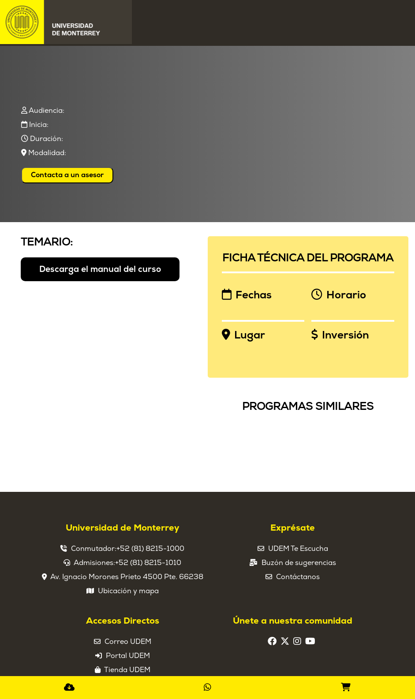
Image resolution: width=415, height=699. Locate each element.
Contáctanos (298, 577)
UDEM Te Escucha (298, 548)
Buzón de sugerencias (299, 562)
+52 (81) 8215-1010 (148, 562)
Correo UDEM (128, 641)
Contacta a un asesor (67, 175)
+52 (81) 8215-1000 (150, 548)
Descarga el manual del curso (100, 269)
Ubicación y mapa (128, 591)
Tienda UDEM (127, 670)
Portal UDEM (128, 655)
